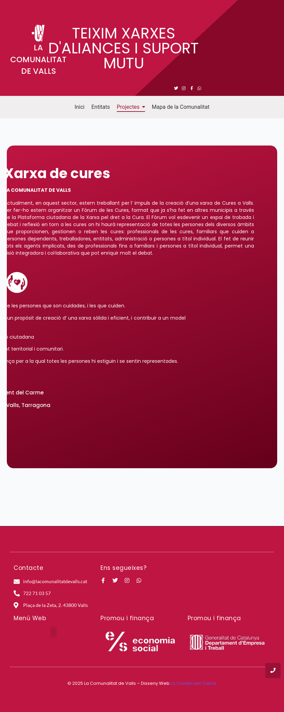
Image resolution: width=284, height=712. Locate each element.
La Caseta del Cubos (194, 683)
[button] (53, 632)
